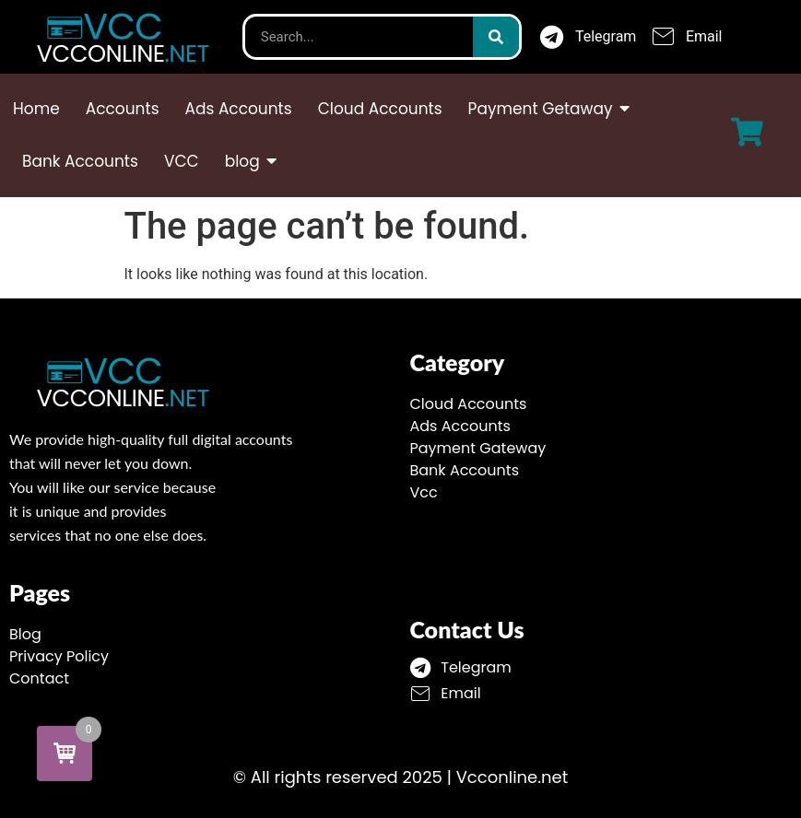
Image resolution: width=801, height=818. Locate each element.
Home (36, 109)
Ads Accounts (238, 109)
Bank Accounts (80, 161)
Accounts (122, 109)
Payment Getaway (542, 109)
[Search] (496, 37)
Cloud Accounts (380, 109)
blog (244, 161)
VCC (181, 161)
